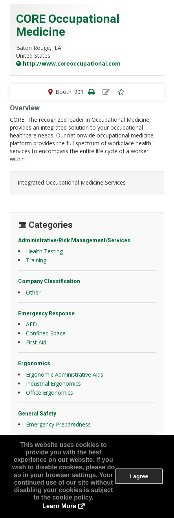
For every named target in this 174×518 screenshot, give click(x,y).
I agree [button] (139, 476)
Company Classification (49, 281)
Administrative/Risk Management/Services (74, 240)
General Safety (37, 413)
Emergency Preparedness (58, 424)
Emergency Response (46, 313)
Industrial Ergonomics (53, 383)
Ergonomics (34, 363)
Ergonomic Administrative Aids (64, 374)
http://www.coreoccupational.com (72, 63)
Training (36, 260)
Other (33, 292)
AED (31, 324)
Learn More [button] (59, 506)
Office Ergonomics (49, 392)
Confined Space (46, 333)
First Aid (36, 342)
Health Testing (44, 251)
